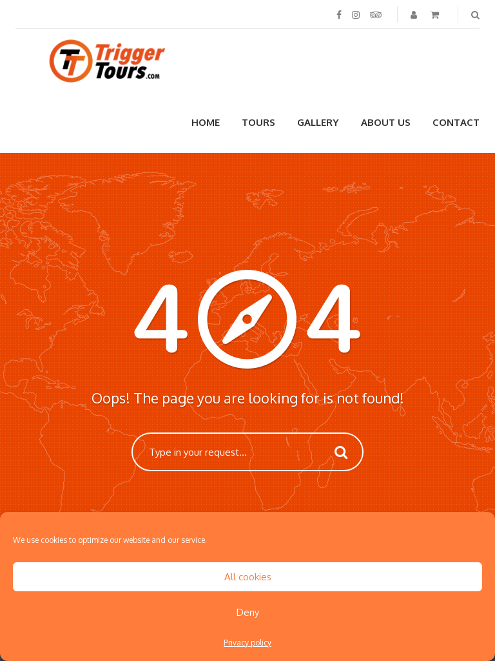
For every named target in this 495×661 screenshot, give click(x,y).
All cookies (247, 577)
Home (205, 122)
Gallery (318, 122)
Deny (248, 612)
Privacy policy (247, 642)
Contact (456, 122)
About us (386, 122)
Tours (258, 122)
